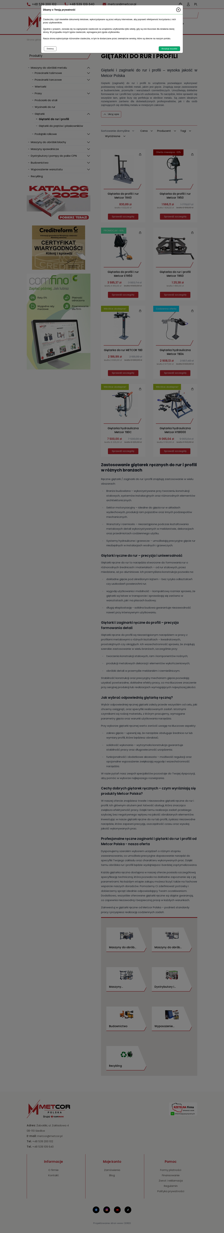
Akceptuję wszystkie (169, 49)
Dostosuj (50, 49)
